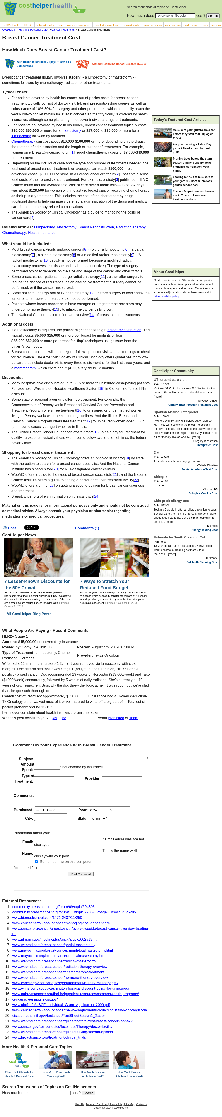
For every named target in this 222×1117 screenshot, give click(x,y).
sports (205, 25)
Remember (46, 866)
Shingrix (160, 477)
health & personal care (107, 25)
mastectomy (71, 131)
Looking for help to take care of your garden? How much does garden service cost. (193, 181)
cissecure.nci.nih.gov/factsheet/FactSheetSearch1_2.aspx (59, 1020)
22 (136, 480)
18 (96, 432)
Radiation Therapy (130, 227)
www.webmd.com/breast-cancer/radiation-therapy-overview (60, 971)
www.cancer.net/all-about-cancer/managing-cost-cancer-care (61, 927)
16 (79, 410)
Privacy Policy (116, 1108)
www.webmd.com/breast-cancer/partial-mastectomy (53, 949)
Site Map (129, 1108)
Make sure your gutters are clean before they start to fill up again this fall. (194, 134)
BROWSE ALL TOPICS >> (17, 25)
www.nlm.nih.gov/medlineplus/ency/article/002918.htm (55, 943)
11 (103, 277)
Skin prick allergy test (171, 501)
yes (54, 718)
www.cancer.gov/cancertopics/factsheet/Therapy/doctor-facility (62, 1031)
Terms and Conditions (97, 1108)
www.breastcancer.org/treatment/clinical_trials (49, 1041)
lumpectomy (21, 136)
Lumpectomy (44, 227)
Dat (156, 452)
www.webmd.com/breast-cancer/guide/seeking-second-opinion (62, 1036)
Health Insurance (42, 233)
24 (96, 496)
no (64, 718)
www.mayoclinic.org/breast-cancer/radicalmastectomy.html (59, 960)
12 (91, 293)
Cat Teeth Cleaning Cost (202, 562)
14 (92, 315)
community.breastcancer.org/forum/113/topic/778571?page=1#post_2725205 (74, 916)
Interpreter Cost (207, 445)
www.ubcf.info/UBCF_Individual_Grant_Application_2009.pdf (61, 1009)
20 (56, 469)
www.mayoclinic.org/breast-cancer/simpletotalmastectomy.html (62, 954)
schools (176, 25)
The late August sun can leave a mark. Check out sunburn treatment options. (193, 195)
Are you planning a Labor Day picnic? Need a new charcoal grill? (192, 148)
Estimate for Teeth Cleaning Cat (179, 537)
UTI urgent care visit (170, 379)
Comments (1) (87, 528)
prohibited (116, 718)
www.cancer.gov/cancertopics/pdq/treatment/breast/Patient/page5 (65, 987)
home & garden (131, 25)
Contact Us (141, 1108)
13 (56, 309)
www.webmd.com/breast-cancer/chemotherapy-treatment (58, 976)
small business (191, 25)
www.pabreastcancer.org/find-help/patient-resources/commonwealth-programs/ (75, 998)
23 (52, 485)
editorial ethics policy (166, 296)
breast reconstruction (124, 330)
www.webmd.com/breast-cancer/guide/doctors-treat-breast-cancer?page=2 (72, 1025)
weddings (215, 25)
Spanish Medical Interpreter (176, 412)
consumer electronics (78, 25)
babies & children (45, 25)
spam (133, 718)
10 (45, 260)
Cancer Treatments (63, 29)
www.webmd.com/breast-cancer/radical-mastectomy (54, 965)
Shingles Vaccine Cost (203, 493)
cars (61, 25)
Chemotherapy (23, 141)
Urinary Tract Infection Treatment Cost (193, 404)
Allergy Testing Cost (204, 530)
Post (9, 528)
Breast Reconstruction (96, 227)
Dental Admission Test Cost (200, 469)
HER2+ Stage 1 (15, 636)
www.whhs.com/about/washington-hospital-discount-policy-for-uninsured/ (70, 992)
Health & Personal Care (33, 29)
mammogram (25, 368)
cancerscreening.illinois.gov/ (35, 1003)
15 (101, 388)
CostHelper (9, 29)
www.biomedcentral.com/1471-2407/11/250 (47, 922)
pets (167, 25)
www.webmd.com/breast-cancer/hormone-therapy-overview (60, 982)
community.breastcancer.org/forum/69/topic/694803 (53, 911)
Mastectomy (66, 227)
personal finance (153, 25)
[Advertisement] (186, 81)
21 (115, 474)
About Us (79, 1108)
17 (89, 421)
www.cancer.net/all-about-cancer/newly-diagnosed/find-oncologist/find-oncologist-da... (81, 1014)
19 (127, 458)
